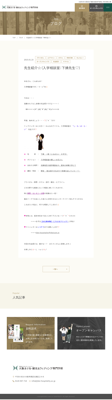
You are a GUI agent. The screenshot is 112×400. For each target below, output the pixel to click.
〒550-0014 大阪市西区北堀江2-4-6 (29, 377)
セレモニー (80, 58)
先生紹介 (56, 61)
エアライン (51, 58)
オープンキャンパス (43, 61)
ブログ (21, 38)
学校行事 (70, 58)
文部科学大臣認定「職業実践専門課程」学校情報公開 (95, 2)
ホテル (60, 58)
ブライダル (40, 58)
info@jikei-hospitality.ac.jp (43, 381)
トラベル (66, 61)
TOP (14, 38)
